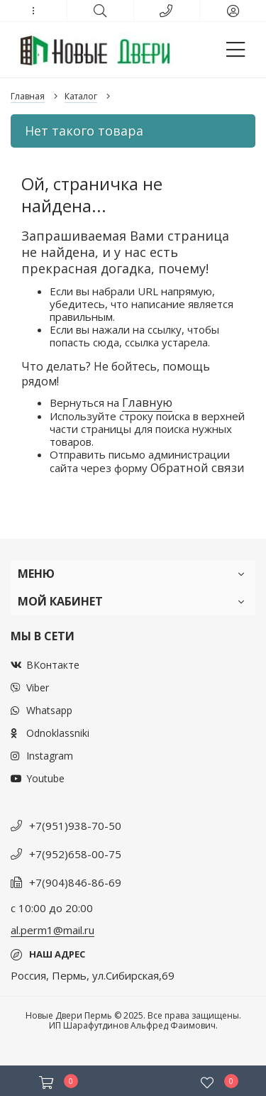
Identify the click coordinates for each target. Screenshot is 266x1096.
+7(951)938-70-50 (75, 825)
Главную (147, 402)
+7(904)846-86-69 (75, 882)
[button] (33, 10)
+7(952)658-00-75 (75, 854)
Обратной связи (197, 467)
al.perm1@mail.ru (52, 930)
